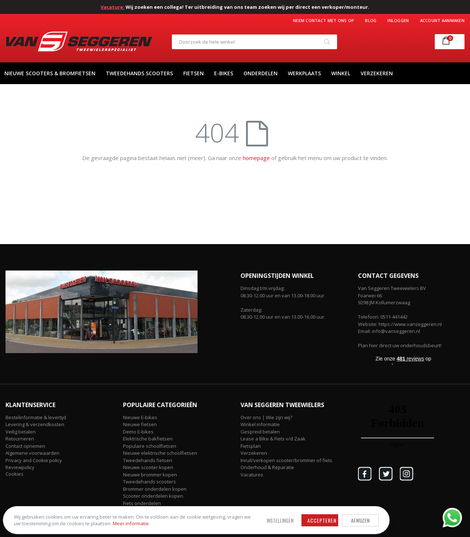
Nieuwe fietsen (140, 424)
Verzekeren (254, 453)
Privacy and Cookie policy (34, 460)
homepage (256, 158)
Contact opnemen (25, 446)
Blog (370, 20)
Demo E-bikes (138, 431)
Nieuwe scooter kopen (148, 467)
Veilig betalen (21, 431)
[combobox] (254, 42)
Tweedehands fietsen (147, 460)
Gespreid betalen (260, 431)
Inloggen (398, 20)
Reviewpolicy (20, 467)
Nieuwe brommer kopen (150, 474)
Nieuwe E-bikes (140, 417)
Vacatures (252, 474)
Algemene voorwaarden (32, 453)
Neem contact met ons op (323, 20)
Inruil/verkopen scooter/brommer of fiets (286, 460)
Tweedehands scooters (149, 481)
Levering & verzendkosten (35, 424)
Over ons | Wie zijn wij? (266, 417)
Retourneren (20, 438)
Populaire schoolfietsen (149, 446)
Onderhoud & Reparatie (267, 467)
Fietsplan (251, 446)
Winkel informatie (260, 424)
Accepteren (196, 509)
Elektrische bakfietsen (148, 438)
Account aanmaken (442, 20)
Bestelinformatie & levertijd (36, 417)
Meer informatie (58, 519)
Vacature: (112, 7)
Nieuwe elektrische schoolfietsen (160, 453)
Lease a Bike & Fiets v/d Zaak (273, 438)
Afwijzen (235, 509)
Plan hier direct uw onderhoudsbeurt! (399, 345)
